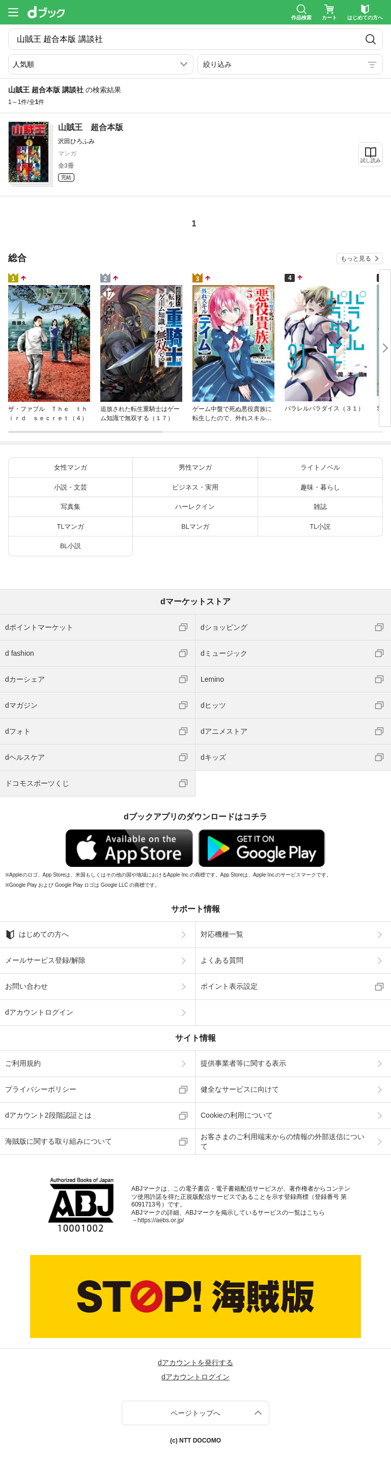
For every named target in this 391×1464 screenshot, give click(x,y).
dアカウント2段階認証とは (48, 1115)
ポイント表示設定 (229, 986)
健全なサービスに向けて (240, 1089)
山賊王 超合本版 (90, 127)
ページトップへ (195, 1413)
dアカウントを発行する (195, 1362)
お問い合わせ (26, 986)
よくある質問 (222, 960)
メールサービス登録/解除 (45, 960)
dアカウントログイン (39, 1012)
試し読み (370, 160)
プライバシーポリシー (40, 1089)
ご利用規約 (23, 1063)
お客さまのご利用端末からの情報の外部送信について (283, 1141)
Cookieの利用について (237, 1115)
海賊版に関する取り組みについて (58, 1141)
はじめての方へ (37, 935)
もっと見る (356, 258)
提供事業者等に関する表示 (243, 1063)
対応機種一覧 (222, 934)
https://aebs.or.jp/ (160, 1220)
